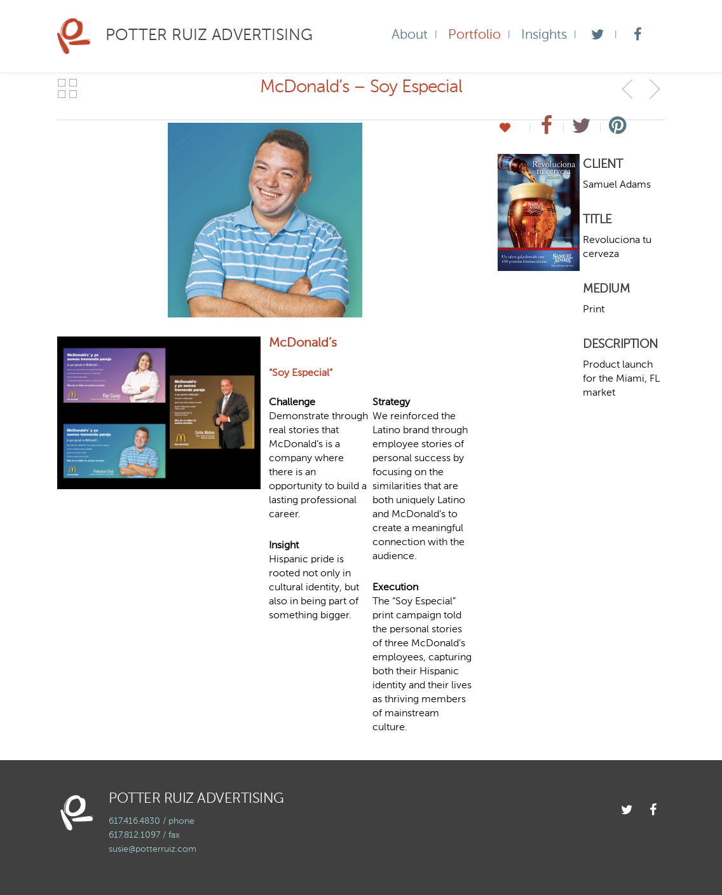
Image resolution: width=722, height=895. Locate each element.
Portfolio (474, 35)
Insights (544, 35)
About (410, 35)
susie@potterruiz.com (152, 849)
